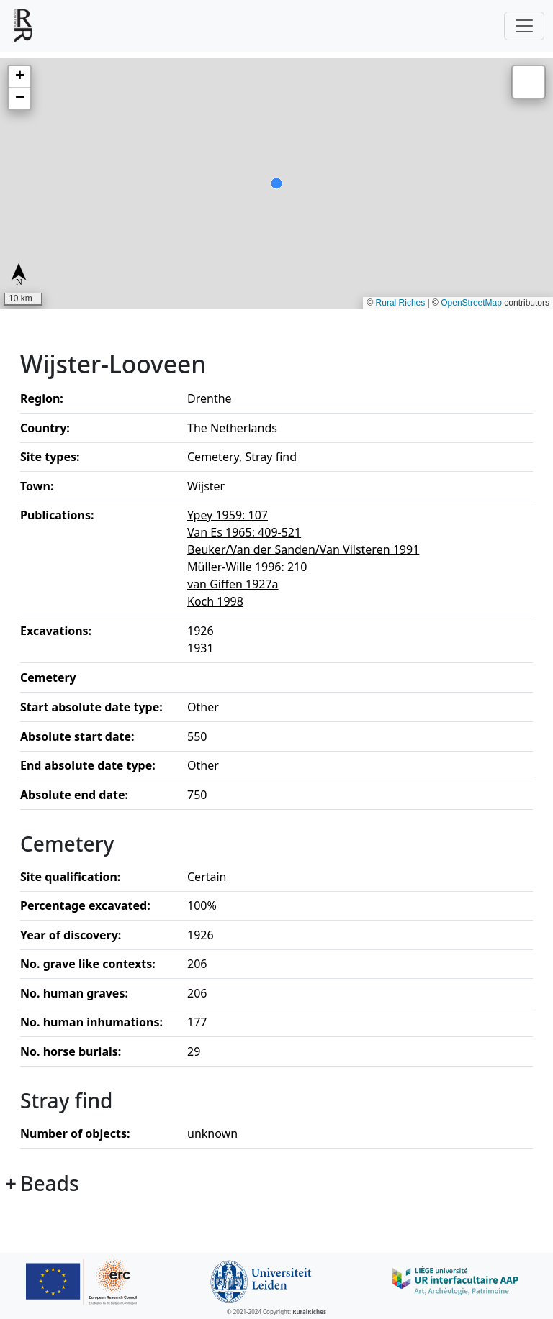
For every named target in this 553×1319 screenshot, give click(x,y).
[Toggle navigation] (524, 26)
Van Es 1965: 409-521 (244, 532)
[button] (19, 77)
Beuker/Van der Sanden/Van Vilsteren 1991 (303, 549)
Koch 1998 (215, 601)
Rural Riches (401, 303)
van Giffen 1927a (233, 584)
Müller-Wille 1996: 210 (247, 567)
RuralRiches (309, 1311)
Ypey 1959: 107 (227, 515)
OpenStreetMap (471, 303)
